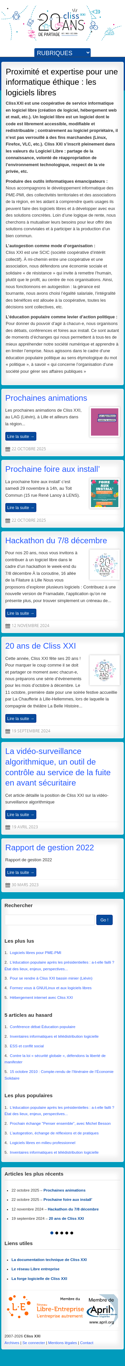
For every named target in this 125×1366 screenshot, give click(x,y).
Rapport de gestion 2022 (49, 847)
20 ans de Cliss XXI (40, 645)
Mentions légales (62, 1343)
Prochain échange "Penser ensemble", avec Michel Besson (60, 1123)
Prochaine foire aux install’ (52, 469)
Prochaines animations (46, 397)
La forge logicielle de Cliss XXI (39, 1279)
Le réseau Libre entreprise (35, 1269)
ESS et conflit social (27, 1046)
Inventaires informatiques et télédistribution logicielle (54, 1036)
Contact (86, 1343)
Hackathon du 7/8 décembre (56, 540)
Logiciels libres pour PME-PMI (35, 953)
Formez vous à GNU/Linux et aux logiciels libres (51, 988)
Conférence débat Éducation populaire (43, 1027)
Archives (12, 1343)
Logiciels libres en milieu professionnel (43, 1143)
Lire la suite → (21, 436)
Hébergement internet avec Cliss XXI (41, 997)
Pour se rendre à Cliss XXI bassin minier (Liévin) (51, 978)
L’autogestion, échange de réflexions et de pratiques (54, 1133)
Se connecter (33, 1343)
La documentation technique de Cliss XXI (49, 1260)
